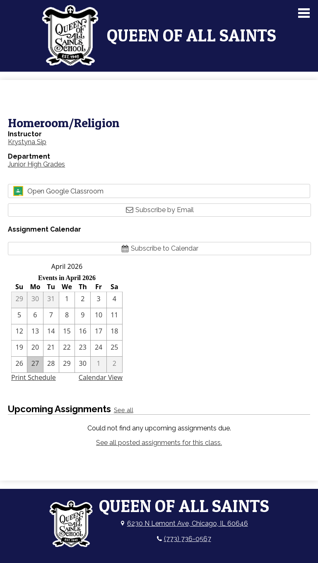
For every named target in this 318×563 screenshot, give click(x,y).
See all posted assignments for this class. (159, 443)
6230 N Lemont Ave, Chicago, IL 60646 (187, 523)
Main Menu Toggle (304, 13)
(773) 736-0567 (187, 539)
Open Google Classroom (58, 191)
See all (123, 409)
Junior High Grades (36, 164)
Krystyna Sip (27, 142)
